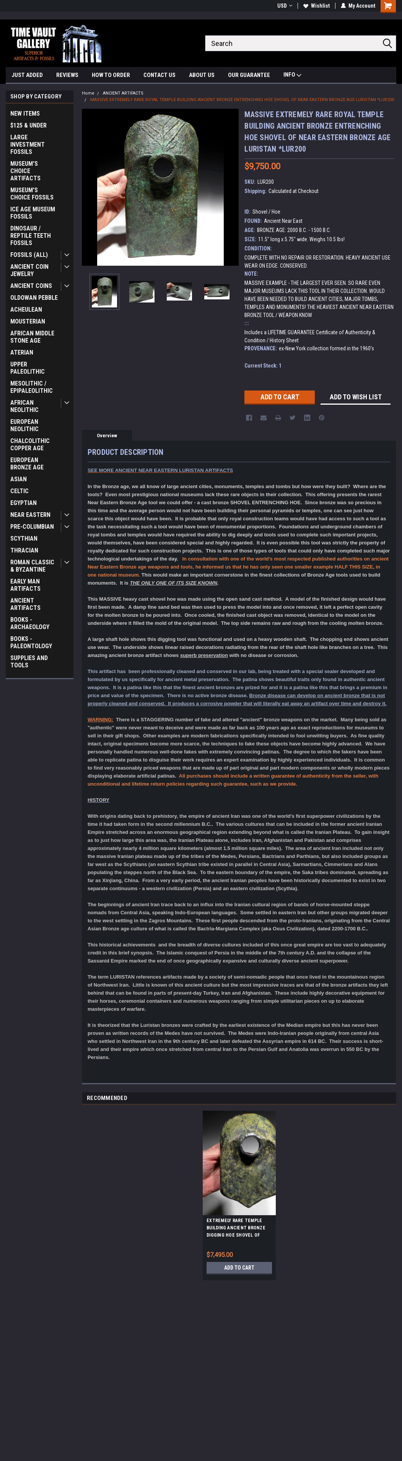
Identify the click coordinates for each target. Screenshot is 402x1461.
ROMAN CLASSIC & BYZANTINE (32, 566)
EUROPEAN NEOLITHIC (24, 425)
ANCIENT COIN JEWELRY (29, 270)
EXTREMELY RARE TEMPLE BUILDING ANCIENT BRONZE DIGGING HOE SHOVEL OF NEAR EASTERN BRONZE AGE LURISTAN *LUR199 (237, 1229)
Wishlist (316, 6)
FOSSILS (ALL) (29, 254)
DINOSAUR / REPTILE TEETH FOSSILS (30, 236)
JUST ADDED (27, 75)
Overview (107, 435)
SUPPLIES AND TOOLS (29, 661)
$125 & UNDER (28, 125)
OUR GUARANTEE (249, 75)
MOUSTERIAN (27, 321)
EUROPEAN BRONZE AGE (27, 463)
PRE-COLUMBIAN (32, 526)
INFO (292, 76)
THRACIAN (24, 550)
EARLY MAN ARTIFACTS (25, 585)
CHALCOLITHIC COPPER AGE (30, 444)
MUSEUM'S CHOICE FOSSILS (32, 193)
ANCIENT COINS (31, 285)
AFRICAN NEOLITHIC (24, 406)
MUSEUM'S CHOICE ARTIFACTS (25, 171)
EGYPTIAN (23, 503)
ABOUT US (202, 75)
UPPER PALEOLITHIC (27, 368)
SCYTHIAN (23, 538)
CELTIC (19, 491)
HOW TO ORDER (111, 75)
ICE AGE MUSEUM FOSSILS (32, 213)
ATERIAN (21, 352)
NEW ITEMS (25, 113)
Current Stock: (263, 366)
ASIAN (18, 479)
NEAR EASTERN (30, 514)
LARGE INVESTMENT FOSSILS (27, 144)
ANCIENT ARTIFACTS (25, 604)
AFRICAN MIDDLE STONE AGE (32, 337)
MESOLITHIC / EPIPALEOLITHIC (31, 387)
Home (88, 93)
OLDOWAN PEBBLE (34, 297)
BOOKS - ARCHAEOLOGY (29, 623)
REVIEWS (67, 75)
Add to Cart (239, 1268)
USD (284, 6)
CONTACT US (159, 75)
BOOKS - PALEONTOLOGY (31, 642)
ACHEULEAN (26, 309)
